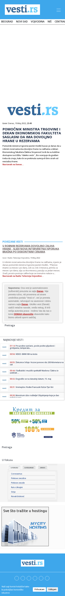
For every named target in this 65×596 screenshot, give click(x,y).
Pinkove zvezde (18, 482)
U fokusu (14, 468)
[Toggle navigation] (58, 9)
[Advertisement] (32, 60)
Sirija (13, 492)
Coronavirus (16, 473)
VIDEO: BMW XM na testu (26, 354)
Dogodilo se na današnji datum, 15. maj (33, 379)
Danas (11, 123)
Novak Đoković (17, 496)
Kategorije (29, 468)
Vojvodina (38, 21)
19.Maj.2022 (20, 123)
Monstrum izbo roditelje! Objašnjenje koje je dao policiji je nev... (34, 396)
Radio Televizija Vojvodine (18, 258)
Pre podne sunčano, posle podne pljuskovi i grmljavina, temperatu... (32, 347)
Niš (50, 21)
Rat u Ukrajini (17, 487)
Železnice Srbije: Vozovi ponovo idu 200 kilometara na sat (37, 363)
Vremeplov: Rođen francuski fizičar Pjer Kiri (34, 387)
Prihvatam (39, 589)
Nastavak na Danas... (13, 164)
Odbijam (52, 589)
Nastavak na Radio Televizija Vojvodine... (23, 276)
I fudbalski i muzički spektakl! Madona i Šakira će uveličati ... (34, 371)
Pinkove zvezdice (18, 478)
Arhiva (42, 468)
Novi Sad (22, 21)
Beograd (7, 21)
